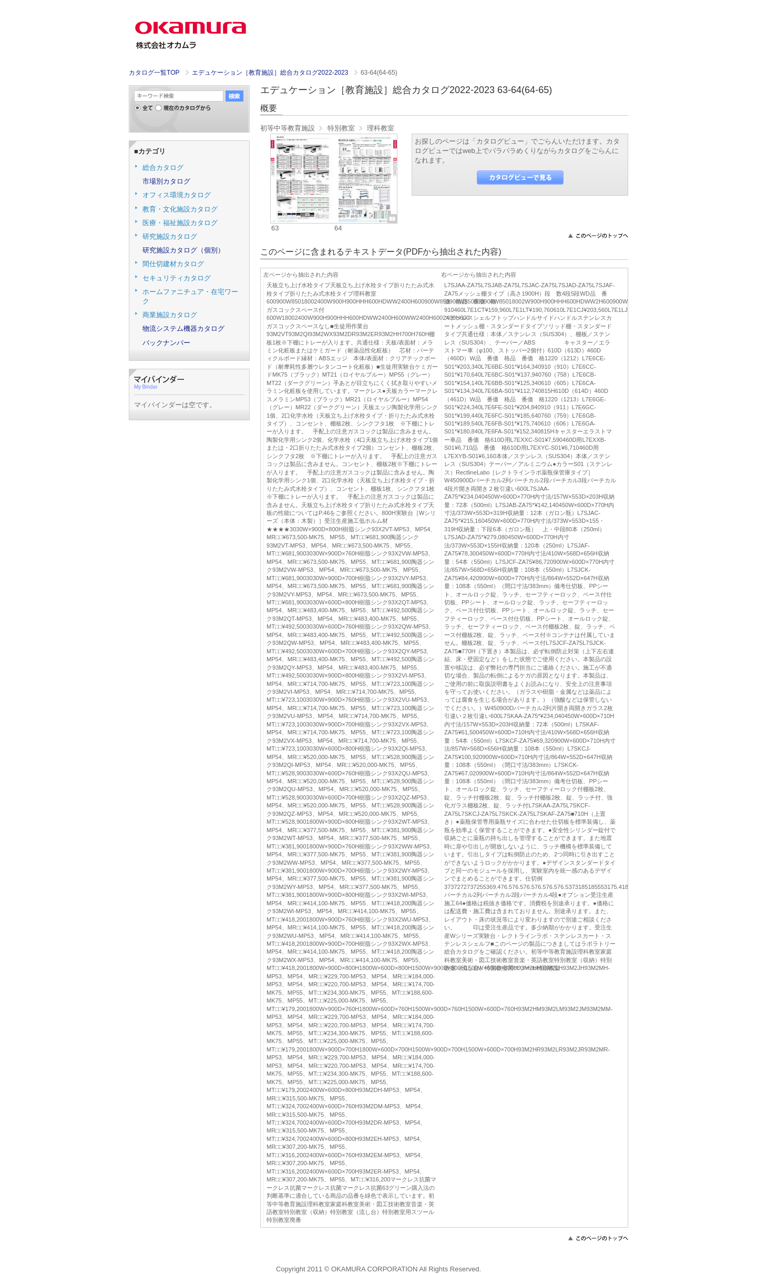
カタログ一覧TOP (154, 72)
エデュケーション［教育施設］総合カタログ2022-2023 (271, 72)
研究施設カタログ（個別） (183, 250)
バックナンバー (166, 343)
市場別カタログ (166, 181)
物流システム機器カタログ (183, 328)
